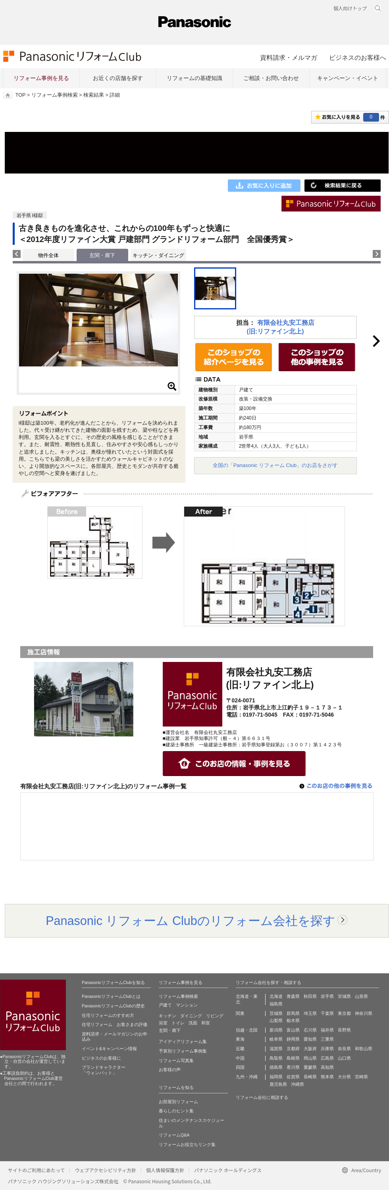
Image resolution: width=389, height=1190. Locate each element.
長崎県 (310, 1076)
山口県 (344, 1058)
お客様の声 (170, 1069)
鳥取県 (276, 1058)
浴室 (163, 1022)
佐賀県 (293, 1076)
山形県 (361, 996)
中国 (240, 1058)
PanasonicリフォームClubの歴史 (113, 1005)
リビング (214, 1015)
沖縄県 (297, 1084)
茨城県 (276, 1013)
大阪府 (310, 1048)
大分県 (344, 1076)
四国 (240, 1067)
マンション (187, 1005)
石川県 (310, 1030)
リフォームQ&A (174, 1135)
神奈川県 (363, 1013)
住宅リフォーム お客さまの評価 (114, 1024)
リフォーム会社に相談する (262, 1097)
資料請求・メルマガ (288, 57)
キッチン (167, 1015)
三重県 (327, 1039)
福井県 (327, 1030)
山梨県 (276, 1020)
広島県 (327, 1058)
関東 (240, 1013)
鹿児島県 (278, 1084)
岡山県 (310, 1058)
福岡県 (276, 1076)
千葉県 (327, 1013)
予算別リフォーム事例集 (183, 1051)
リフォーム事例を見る (41, 78)
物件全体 (48, 255)
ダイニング (191, 1015)
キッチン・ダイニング (158, 255)
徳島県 (276, 1067)
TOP (20, 95)
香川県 (293, 1067)
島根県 (293, 1058)
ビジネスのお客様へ (357, 57)
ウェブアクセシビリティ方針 (105, 1170)
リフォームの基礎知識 (194, 78)
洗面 (193, 1022)
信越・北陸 (247, 1030)
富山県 (293, 1030)
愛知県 (310, 1039)
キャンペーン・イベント (347, 78)
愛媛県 (310, 1067)
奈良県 (344, 1048)
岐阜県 (276, 1039)
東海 (240, 1039)
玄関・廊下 (170, 1030)
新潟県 (276, 1030)
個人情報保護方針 (165, 1170)
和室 (205, 1022)
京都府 (293, 1048)
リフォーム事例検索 (54, 95)
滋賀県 (276, 1048)
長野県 (344, 1030)
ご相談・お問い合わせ (271, 78)
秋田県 (310, 996)
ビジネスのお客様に (101, 1058)
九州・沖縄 (247, 1076)
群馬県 (293, 1013)
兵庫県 (327, 1048)
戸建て (165, 1005)
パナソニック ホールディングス (228, 1170)
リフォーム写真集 (176, 1060)
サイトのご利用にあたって (36, 1170)
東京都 (344, 1013)
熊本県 (327, 1076)
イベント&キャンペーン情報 (109, 1048)
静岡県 (293, 1039)
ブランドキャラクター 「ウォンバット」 (103, 1070)
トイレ (178, 1022)
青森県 (293, 996)
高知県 (327, 1067)
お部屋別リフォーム (178, 1101)
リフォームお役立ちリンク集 (187, 1144)
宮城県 (344, 996)
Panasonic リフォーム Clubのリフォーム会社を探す (190, 920)
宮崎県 (361, 1076)
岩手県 (327, 996)
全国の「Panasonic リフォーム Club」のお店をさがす (275, 465)
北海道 (276, 996)
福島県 (276, 1003)
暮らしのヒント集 (176, 1110)
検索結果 (93, 95)
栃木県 (293, 1020)
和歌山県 (363, 1048)
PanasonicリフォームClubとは (111, 996)
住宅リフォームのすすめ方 (108, 1015)
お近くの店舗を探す (118, 78)
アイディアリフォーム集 (183, 1041)
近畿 (240, 1048)
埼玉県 (310, 1013)
